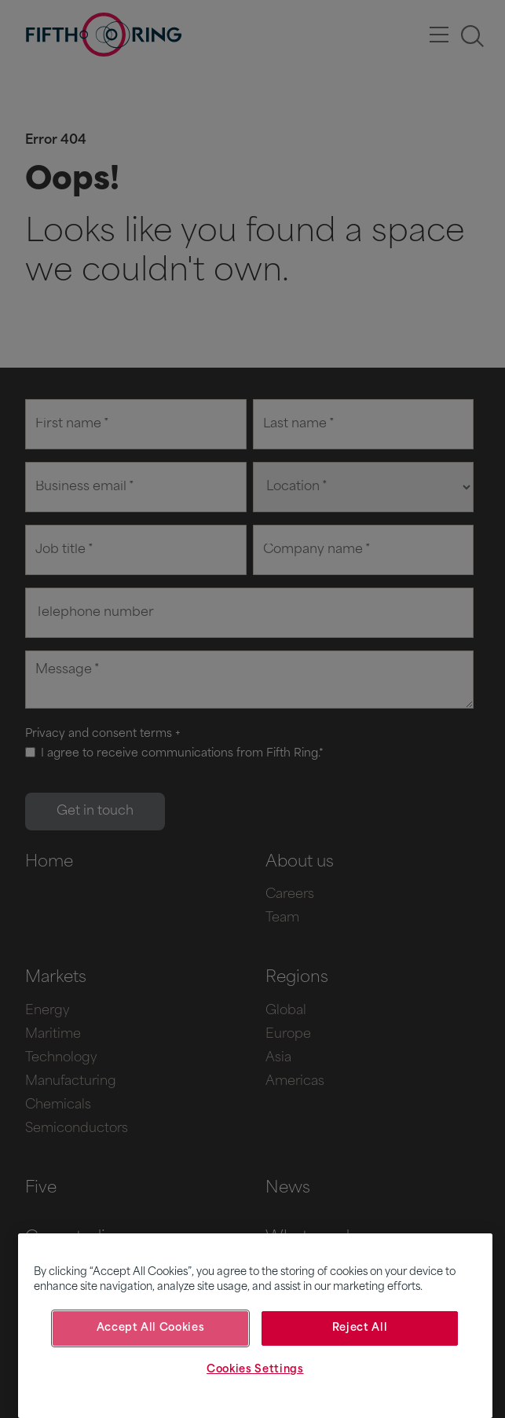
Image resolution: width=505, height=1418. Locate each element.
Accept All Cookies (151, 1328)
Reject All (360, 1328)
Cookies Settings (255, 1370)
